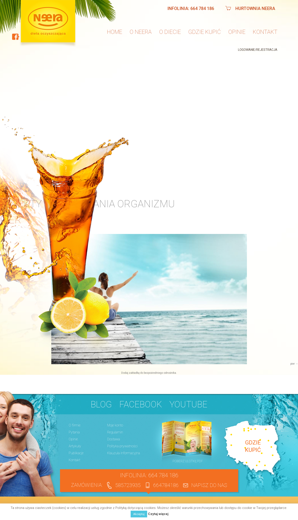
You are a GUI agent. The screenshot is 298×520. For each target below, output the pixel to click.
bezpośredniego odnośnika (160, 372)
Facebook (140, 404)
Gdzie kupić (204, 32)
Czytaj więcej (158, 514)
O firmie (74, 425)
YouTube (188, 404)
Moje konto (115, 425)
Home (114, 32)
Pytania (74, 432)
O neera (141, 32)
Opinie (236, 32)
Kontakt (265, 32)
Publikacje (76, 453)
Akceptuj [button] (139, 514)
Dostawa (113, 439)
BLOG (101, 404)
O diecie (170, 32)
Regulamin (115, 432)
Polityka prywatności (122, 446)
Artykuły (75, 446)
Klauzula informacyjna (123, 453)
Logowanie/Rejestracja (257, 49)
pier (292, 363)
